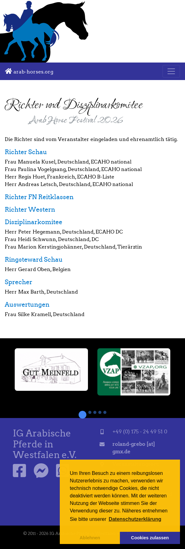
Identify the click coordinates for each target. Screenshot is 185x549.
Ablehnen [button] (90, 537)
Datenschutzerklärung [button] (135, 519)
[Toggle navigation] (171, 71)
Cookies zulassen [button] (150, 537)
